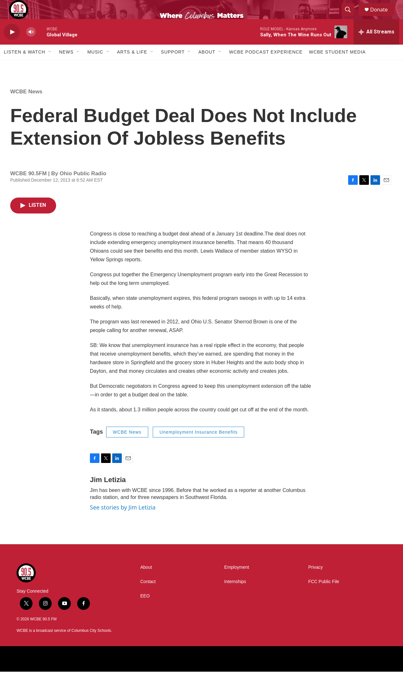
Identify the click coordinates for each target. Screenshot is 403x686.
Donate (383, 16)
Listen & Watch (24, 66)
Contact (148, 596)
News (66, 66)
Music (95, 66)
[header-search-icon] (350, 17)
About (206, 66)
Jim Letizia (108, 494)
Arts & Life (132, 66)
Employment (236, 581)
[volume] (31, 46)
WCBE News (26, 106)
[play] (12, 46)
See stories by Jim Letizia (123, 521)
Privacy (315, 581)
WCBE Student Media (337, 66)
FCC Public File (323, 596)
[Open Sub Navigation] (50, 66)
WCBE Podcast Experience (265, 66)
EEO (145, 610)
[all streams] (376, 46)
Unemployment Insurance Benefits (198, 446)
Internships (235, 596)
